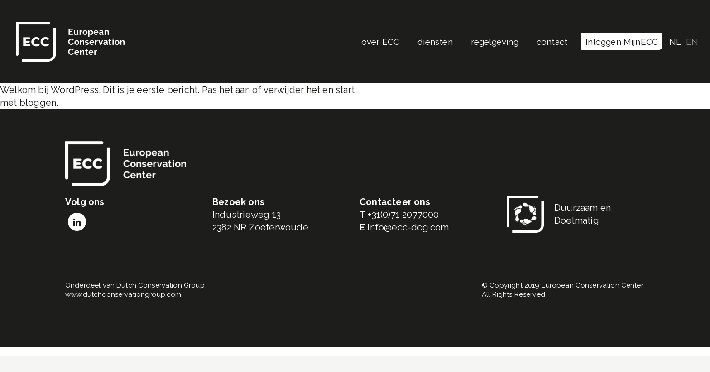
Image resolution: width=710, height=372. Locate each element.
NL (675, 42)
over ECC (380, 42)
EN (692, 42)
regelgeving (494, 42)
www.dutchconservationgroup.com (123, 294)
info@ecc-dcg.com (408, 227)
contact (552, 42)
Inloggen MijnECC (621, 42)
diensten (435, 42)
